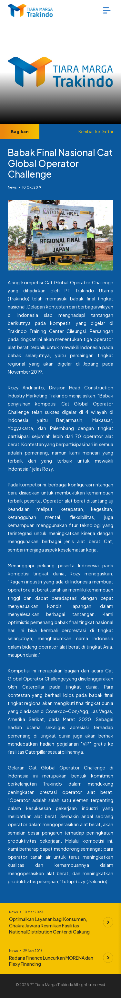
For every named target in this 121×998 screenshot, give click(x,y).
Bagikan (20, 131)
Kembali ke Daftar (95, 131)
